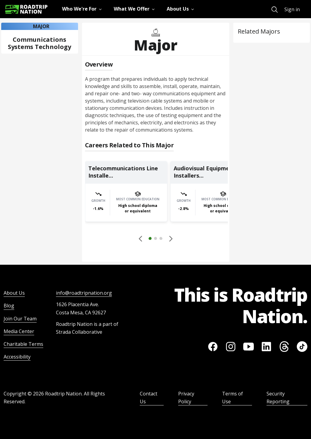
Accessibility (17, 356)
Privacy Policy (186, 397)
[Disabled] (141, 238)
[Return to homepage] (26, 9)
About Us (14, 293)
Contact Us (148, 397)
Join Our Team (20, 318)
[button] (155, 239)
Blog (9, 305)
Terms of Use (232, 397)
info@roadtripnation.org (84, 293)
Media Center (19, 331)
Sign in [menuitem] (292, 9)
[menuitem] (274, 9)
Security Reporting (278, 397)
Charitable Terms (23, 344)
